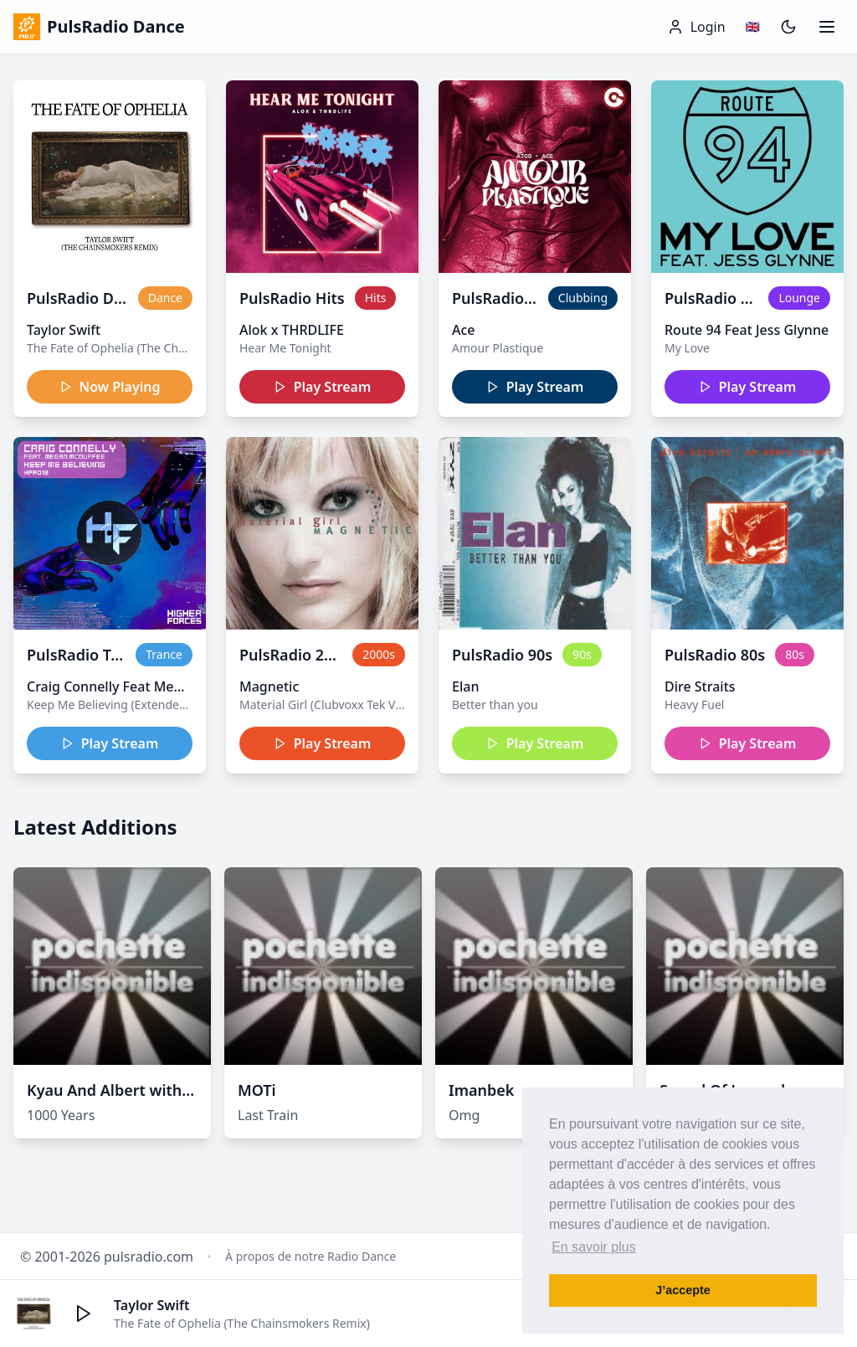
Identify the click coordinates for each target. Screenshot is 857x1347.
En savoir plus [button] (594, 1247)
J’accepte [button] (683, 1290)
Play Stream (323, 387)
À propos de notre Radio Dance (310, 1256)
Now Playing (110, 387)
